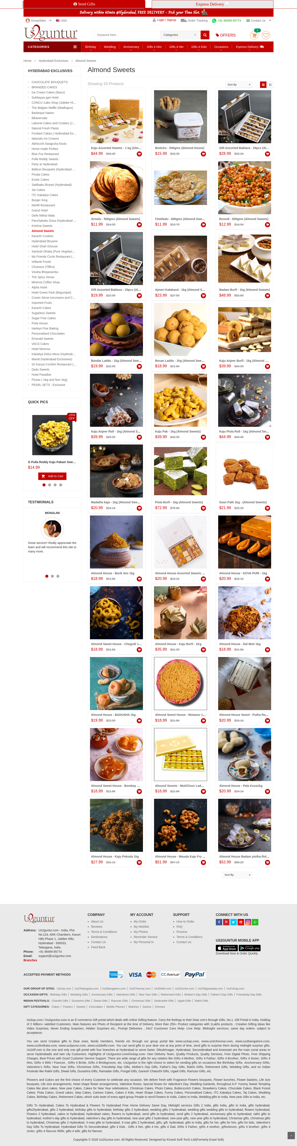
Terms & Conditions (104, 931)
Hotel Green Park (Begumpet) (51, 292)
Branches (30, 960)
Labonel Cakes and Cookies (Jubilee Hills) (60, 123)
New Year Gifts (148, 994)
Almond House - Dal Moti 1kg (240, 644)
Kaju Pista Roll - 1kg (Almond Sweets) (246, 431)
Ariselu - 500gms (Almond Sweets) (115, 219)
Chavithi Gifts (60, 1000)
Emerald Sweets (42, 338)
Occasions (221, 47)
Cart (254, 35)
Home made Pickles (45, 149)
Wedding (110, 47)
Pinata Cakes (40, 174)
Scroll (291, 1135)
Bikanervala (39, 118)
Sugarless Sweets (44, 313)
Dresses (160, 1006)
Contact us (256, 20)
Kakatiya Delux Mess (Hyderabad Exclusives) (62, 354)
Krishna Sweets (42, 225)
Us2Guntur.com (184, 988)
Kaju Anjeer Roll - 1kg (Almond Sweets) (119, 431)
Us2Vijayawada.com (210, 988)
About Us (97, 921)
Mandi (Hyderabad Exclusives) (52, 359)
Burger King (39, 200)
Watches (133, 1006)
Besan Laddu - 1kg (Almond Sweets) (181, 360)
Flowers (68, 1006)
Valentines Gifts (125, 994)
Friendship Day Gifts (249, 994)
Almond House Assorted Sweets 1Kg (181, 573)
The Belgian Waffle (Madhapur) (52, 107)
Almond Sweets (85, 60)
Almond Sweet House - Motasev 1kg (180, 714)
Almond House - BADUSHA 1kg (113, 714)
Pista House (40, 323)
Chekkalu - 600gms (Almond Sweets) (181, 219)
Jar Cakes (38, 190)
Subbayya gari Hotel (45, 97)
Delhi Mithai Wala (43, 215)
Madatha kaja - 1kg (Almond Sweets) (117, 502)
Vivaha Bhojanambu (45, 272)
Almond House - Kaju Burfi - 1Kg (178, 644)
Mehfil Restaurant (43, 205)
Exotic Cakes (40, 179)
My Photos (141, 931)
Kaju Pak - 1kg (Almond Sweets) (178, 431)
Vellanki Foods (41, 261)
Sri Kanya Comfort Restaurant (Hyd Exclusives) (63, 364)
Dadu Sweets (40, 369)
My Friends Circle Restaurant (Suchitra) (58, 256)
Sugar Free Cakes (44, 318)
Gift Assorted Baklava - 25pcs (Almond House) (252, 148)
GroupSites (36, 20)
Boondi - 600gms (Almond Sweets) (243, 219)
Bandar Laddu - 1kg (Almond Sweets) (117, 360)
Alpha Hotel (39, 287)
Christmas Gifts (140, 1000)
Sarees (147, 1006)
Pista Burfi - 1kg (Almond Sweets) (179, 502)
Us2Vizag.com (235, 988)
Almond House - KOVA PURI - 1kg (243, 573)
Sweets (80, 1006)
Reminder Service (145, 937)
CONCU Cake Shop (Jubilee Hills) (54, 102)
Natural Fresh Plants (45, 128)
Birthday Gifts (58, 994)
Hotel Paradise (41, 374)
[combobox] (180, 34)
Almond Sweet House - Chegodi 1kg (116, 644)
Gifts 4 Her (176, 47)
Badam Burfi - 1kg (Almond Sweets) (244, 289)
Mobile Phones (115, 1006)
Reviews (96, 926)
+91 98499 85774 (226, 20)
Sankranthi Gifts (164, 1000)
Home (27, 60)
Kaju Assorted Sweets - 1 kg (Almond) (118, 148)
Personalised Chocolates (48, 333)
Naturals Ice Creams (45, 138)
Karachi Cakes (41, 308)
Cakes (55, 1006)
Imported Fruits (42, 302)
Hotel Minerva (41, 349)
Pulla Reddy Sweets (45, 159)
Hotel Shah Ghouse (45, 246)
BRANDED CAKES (44, 87)
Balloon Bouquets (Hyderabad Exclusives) (59, 169)
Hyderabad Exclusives (53, 60)
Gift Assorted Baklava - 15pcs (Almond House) (124, 289)
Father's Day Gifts (222, 994)
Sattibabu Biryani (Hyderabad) (52, 184)
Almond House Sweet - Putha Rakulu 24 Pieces (252, 714)
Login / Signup (164, 20)
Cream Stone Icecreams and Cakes (55, 297)
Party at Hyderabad (44, 164)
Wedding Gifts (79, 994)
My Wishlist (141, 926)
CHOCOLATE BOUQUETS (50, 82)
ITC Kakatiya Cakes (45, 195)
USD (61, 20)
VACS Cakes (40, 344)
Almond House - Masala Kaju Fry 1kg (181, 856)
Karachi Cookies (42, 236)
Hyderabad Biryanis (45, 241)
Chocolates (96, 1006)
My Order (140, 921)
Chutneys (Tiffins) (43, 267)
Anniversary (131, 47)
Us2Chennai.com (140, 988)
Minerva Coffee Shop (46, 282)
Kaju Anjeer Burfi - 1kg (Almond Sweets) (247, 360)
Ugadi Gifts (184, 1000)
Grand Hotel (40, 210)
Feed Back (98, 947)
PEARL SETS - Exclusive (48, 385)
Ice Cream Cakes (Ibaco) (48, 92)
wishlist (266, 35)
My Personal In (144, 942)
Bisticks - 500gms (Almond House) (179, 148)
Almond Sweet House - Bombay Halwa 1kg (121, 785)
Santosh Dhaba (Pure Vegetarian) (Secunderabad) (65, 251)
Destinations (99, 937)
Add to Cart (55, 476)
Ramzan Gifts (119, 1000)
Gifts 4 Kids (199, 47)
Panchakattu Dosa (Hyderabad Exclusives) (60, 220)
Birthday (90, 47)
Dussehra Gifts (81, 1000)
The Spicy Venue (43, 277)
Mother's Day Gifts (195, 994)
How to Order (185, 921)
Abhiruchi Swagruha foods (49, 143)
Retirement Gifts (171, 994)
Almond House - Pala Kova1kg (240, 785)
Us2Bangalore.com (114, 988)
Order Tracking (194, 20)
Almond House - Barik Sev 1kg (112, 573)
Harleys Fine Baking (45, 328)
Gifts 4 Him (154, 47)
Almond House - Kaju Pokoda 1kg (115, 856)
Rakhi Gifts (201, 1000)
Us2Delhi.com (162, 988)
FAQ (179, 926)
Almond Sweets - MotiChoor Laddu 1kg (183, 785)
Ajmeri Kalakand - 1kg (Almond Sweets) (183, 289)
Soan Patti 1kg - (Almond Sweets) (243, 502)
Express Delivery (250, 47)
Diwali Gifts (100, 1000)
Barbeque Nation (43, 113)
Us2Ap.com (64, 988)
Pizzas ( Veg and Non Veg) (49, 379)
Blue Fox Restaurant (45, 154)
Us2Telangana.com (87, 988)
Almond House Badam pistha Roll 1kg (246, 856)
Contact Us (98, 942)
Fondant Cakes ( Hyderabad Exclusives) (58, 133)
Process (181, 931)
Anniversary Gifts (102, 994)
